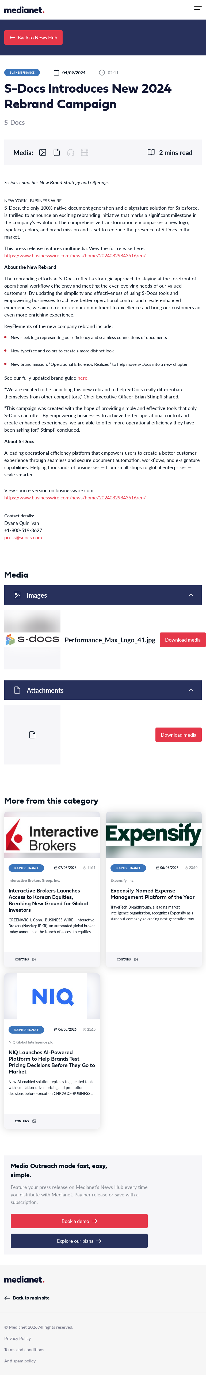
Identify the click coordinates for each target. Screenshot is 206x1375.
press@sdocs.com (23, 537)
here (82, 377)
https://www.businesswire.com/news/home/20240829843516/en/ (75, 255)
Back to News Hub (33, 37)
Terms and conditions (24, 1349)
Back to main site (26, 1298)
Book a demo (79, 1221)
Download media (183, 639)
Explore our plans (79, 1240)
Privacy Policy (17, 1338)
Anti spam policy (20, 1361)
